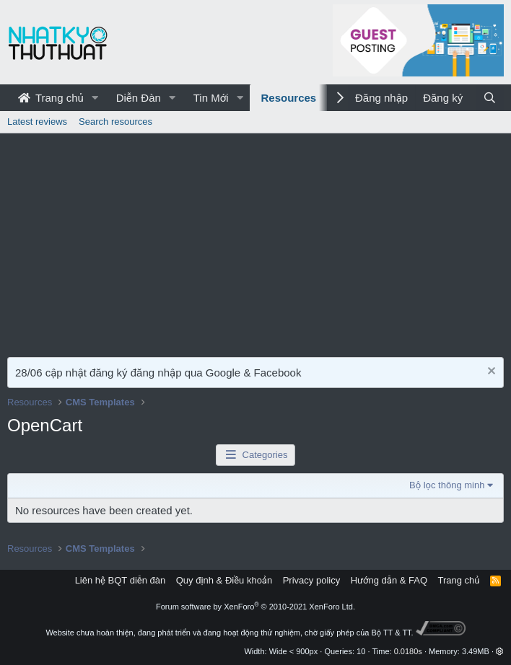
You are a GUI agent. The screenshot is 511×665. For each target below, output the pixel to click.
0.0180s (408, 651)
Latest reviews (37, 121)
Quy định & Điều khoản (224, 580)
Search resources (115, 121)
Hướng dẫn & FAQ (389, 580)
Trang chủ (51, 98)
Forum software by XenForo (255, 606)
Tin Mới (211, 98)
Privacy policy (311, 580)
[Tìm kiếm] (490, 97)
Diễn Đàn (138, 98)
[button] (95, 97)
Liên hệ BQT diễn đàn (120, 580)
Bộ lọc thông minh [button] (446, 485)
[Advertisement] (255, 242)
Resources (288, 98)
